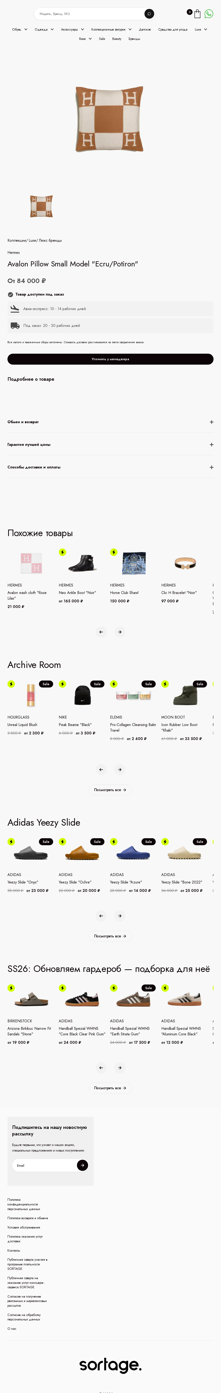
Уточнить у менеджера (110, 397)
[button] (19, 29)
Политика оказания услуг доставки (25, 1238)
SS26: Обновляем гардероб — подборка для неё (108, 968)
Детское (145, 29)
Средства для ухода (172, 29)
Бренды (134, 39)
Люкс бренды (50, 278)
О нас (11, 1329)
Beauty (116, 39)
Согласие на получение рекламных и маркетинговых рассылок (27, 1301)
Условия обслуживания (23, 1227)
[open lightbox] (40, 207)
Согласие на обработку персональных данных (24, 1317)
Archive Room (34, 664)
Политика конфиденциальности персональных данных (23, 1204)
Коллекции (16, 278)
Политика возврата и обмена (27, 1218)
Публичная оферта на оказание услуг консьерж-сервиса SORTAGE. (25, 1282)
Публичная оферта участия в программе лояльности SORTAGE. (27, 1264)
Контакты (13, 1250)
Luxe (32, 278)
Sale (102, 39)
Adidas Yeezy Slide (43, 822)
